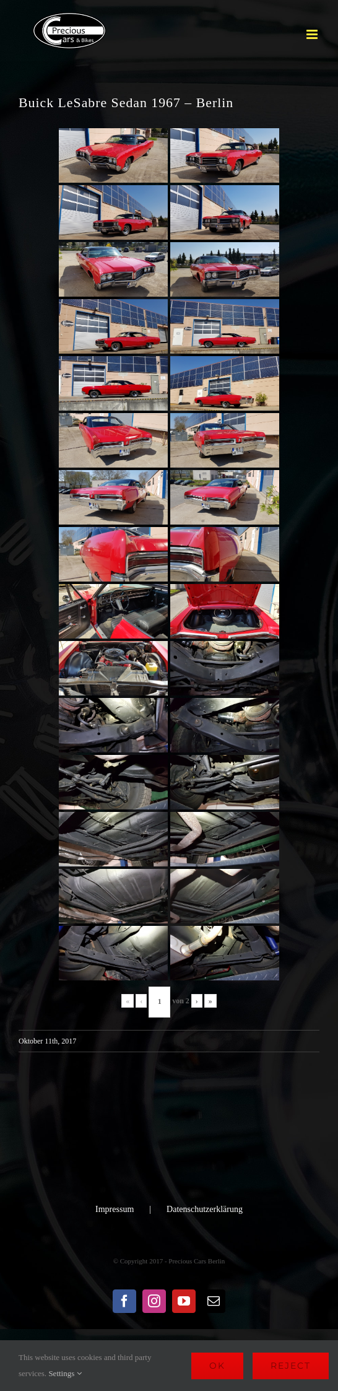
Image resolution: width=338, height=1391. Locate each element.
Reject (291, 1365)
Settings (64, 1373)
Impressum (114, 1209)
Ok (217, 1365)
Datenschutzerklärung (205, 1209)
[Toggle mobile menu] (312, 34)
